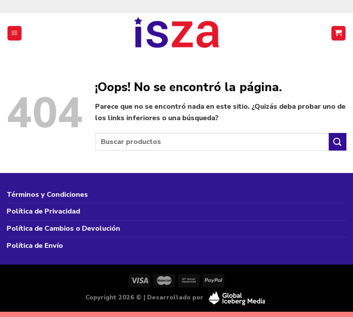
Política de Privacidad (43, 211)
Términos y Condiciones (47, 194)
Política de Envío (35, 246)
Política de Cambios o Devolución (63, 228)
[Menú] (14, 33)
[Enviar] (337, 141)
